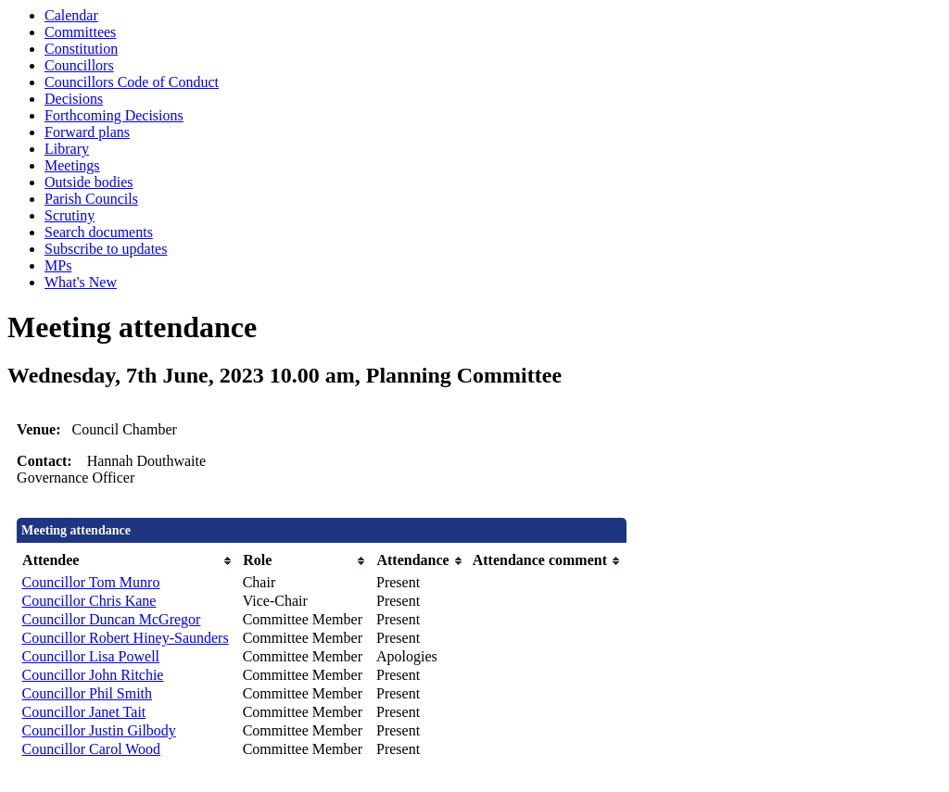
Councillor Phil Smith (87, 693)
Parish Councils (91, 199)
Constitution (81, 49)
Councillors (79, 65)
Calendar (71, 15)
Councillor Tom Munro (91, 582)
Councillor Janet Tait (84, 712)
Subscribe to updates (105, 249)
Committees (80, 32)
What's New (80, 282)
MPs (57, 265)
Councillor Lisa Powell (90, 656)
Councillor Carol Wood (91, 749)
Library (66, 149)
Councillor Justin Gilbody (99, 730)
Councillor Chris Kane (89, 601)
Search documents (98, 232)
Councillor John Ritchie (93, 675)
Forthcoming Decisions (113, 115)
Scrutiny (69, 215)
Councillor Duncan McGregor (111, 619)
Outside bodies (88, 182)
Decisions (73, 99)
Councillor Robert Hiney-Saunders (125, 638)
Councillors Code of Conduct (131, 82)
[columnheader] (128, 560)
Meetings (72, 165)
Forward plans (87, 132)
